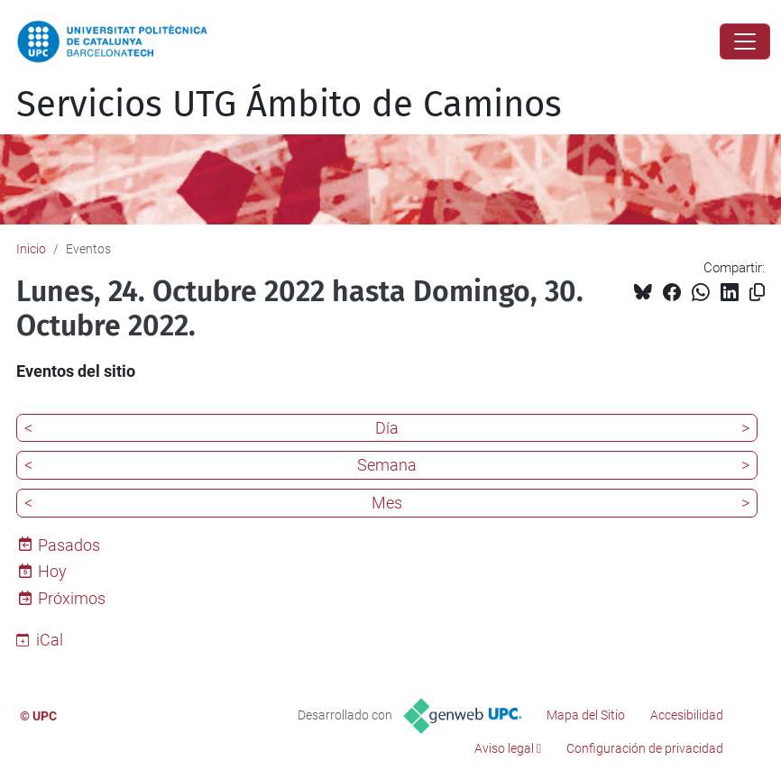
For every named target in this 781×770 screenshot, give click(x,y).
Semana (387, 464)
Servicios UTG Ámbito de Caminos (289, 104)
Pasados (69, 545)
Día (387, 427)
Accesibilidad (686, 715)
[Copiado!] (757, 292)
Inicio (31, 249)
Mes (387, 502)
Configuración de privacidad (644, 748)
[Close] (745, 41)
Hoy (52, 571)
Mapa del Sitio (586, 715)
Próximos (72, 598)
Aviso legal (504, 748)
